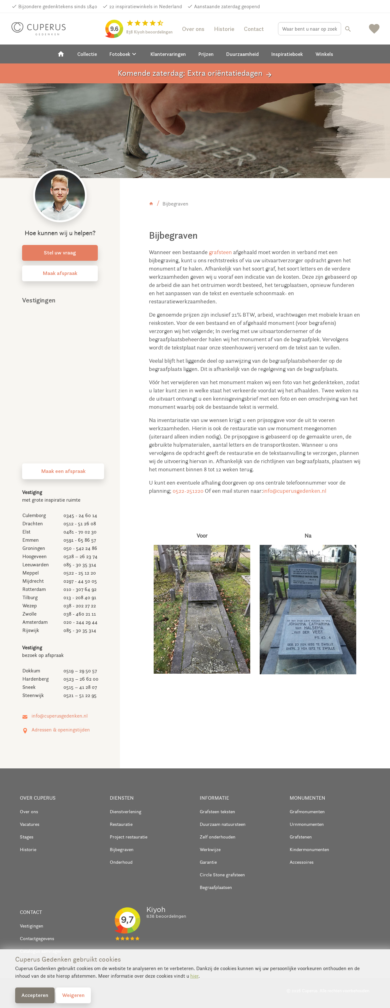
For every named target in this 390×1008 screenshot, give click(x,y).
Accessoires (302, 862)
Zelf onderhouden (217, 837)
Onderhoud (121, 862)
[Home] (61, 54)
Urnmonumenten (307, 824)
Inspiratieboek (287, 54)
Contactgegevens (37, 938)
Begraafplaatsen (216, 887)
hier (194, 976)
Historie (224, 29)
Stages (26, 837)
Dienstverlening (125, 811)
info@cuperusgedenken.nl (294, 490)
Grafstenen (301, 837)
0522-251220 (188, 490)
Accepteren (34, 995)
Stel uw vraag (60, 252)
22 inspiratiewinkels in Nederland (145, 6)
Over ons (193, 29)
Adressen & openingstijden (61, 730)
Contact (254, 29)
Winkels (324, 54)
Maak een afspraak (63, 471)
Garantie (208, 862)
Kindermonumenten (309, 849)
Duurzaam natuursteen (222, 824)
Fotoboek (123, 54)
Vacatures (29, 824)
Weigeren (73, 995)
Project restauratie (128, 837)
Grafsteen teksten (217, 811)
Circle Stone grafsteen (222, 875)
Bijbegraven (121, 849)
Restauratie (121, 824)
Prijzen (206, 54)
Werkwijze (210, 849)
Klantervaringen (168, 54)
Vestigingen (31, 926)
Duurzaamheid (242, 54)
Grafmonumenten (307, 811)
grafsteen (220, 252)
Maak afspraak (60, 273)
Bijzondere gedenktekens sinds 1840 (57, 6)
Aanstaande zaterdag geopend (227, 6)
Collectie (87, 54)
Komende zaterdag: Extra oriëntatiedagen (195, 73)
